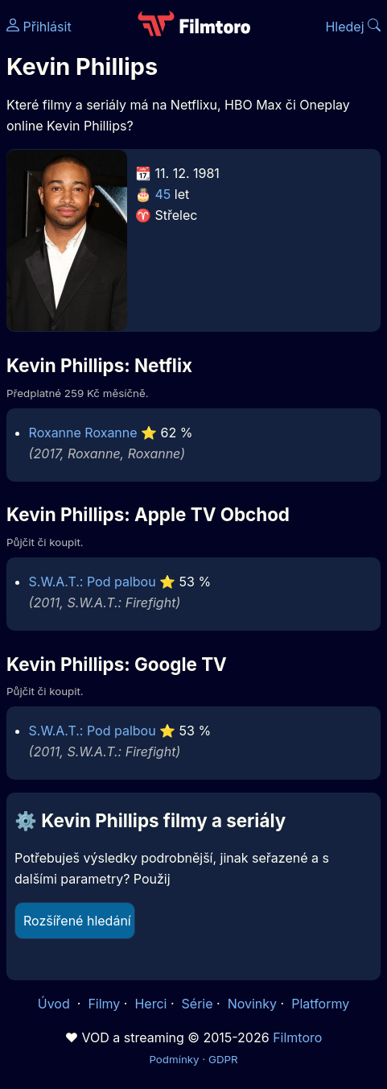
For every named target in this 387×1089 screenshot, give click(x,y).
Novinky (252, 1004)
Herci (150, 1004)
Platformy (320, 1004)
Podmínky (174, 1059)
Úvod (55, 1004)
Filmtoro (297, 1037)
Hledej (353, 27)
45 (163, 194)
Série (197, 1004)
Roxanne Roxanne (83, 432)
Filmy (104, 1004)
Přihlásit (39, 27)
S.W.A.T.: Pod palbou (92, 581)
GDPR (223, 1059)
